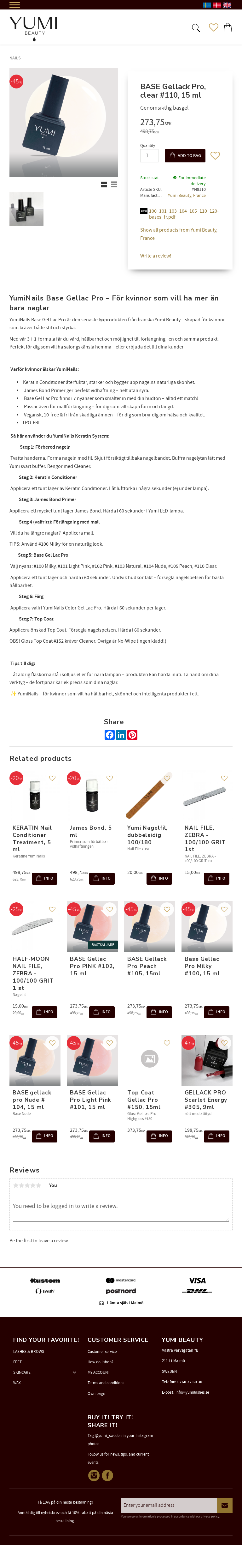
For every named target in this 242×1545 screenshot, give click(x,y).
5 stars (38, 1185)
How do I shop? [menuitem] (100, 1362)
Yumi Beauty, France (187, 195)
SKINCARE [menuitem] (22, 1372)
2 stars (21, 1185)
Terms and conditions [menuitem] (106, 1382)
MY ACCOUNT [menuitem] (99, 1372)
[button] (195, 27)
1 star (16, 1185)
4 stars (33, 1185)
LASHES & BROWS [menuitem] (28, 1351)
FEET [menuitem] (17, 1362)
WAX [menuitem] (17, 1382)
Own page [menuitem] (96, 1393)
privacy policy (210, 1516)
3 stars (27, 1185)
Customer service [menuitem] (102, 1351)
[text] (180, 123)
